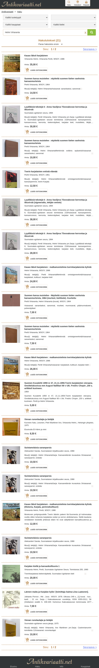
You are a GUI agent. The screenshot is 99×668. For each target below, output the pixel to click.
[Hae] (91, 32)
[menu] (25, 17)
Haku (19, 12)
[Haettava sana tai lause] (49, 32)
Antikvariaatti (7, 12)
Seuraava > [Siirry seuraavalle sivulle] (90, 49)
